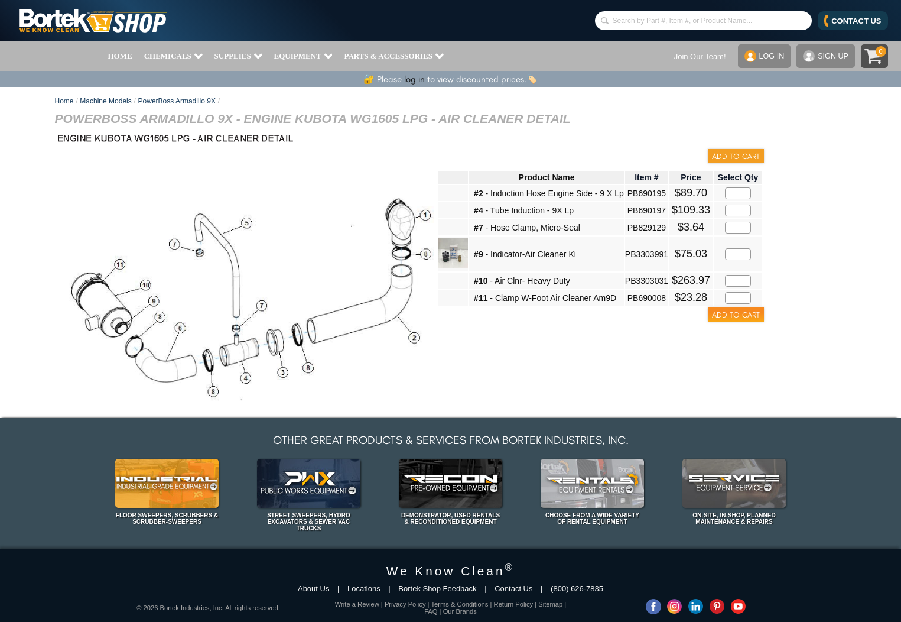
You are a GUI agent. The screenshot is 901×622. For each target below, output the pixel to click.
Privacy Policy (405, 604)
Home (64, 101)
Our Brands (460, 611)
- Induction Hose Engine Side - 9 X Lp (549, 193)
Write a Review (357, 604)
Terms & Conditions (459, 604)
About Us (313, 588)
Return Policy (514, 604)
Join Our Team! (698, 56)
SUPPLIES (238, 56)
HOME (120, 55)
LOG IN (762, 56)
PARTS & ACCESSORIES (393, 56)
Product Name (547, 177)
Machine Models (105, 101)
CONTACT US (853, 21)
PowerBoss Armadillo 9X (177, 101)
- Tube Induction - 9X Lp (524, 210)
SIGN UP (825, 56)
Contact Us (513, 588)
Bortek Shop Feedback (437, 588)
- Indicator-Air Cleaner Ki (525, 254)
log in (414, 79)
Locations (363, 588)
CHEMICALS (173, 56)
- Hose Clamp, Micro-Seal (527, 227)
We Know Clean (450, 571)
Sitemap (550, 604)
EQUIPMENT (303, 56)
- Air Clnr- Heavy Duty (522, 281)
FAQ (430, 611)
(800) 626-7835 (577, 588)
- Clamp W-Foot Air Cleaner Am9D (545, 298)
